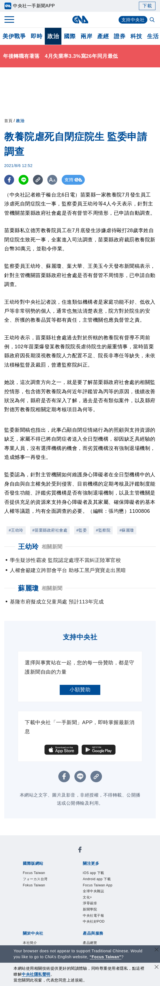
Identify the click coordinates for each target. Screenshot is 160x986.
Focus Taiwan (34, 873)
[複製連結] (38, 180)
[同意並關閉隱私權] (157, 968)
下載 (147, 5)
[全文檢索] (153, 20)
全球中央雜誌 (93, 891)
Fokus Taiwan (34, 885)
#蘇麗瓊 (126, 530)
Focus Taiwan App (98, 885)
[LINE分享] (23, 180)
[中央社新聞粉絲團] (80, 850)
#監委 (81, 530)
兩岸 (86, 36)
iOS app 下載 (93, 873)
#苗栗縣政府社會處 (49, 530)
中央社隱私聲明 (36, 974)
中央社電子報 (93, 916)
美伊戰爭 (14, 36)
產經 (103, 36)
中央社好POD (94, 922)
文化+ (87, 897)
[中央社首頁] (80, 19)
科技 (136, 36)
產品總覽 (90, 943)
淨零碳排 (90, 903)
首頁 (8, 120)
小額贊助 (80, 689)
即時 (36, 36)
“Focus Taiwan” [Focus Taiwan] (105, 957)
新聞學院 (90, 910)
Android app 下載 (97, 879)
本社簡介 (30, 943)
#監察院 (103, 530)
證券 (119, 36)
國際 (69, 36)
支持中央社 (133, 19)
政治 (53, 36)
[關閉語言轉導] (157, 950)
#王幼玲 (16, 530)
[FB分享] (9, 180)
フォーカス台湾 (35, 879)
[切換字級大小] (52, 180)
